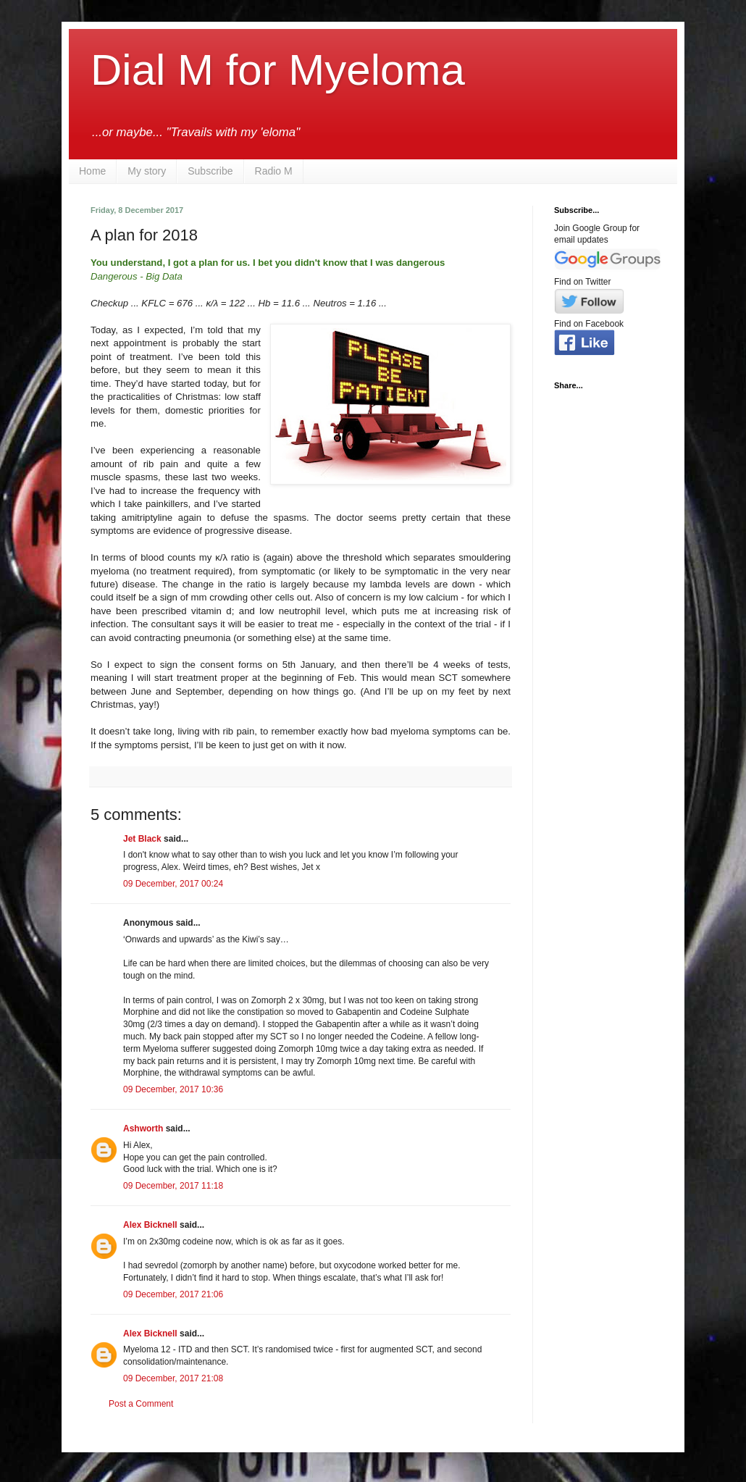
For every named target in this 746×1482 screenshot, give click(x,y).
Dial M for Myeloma (278, 70)
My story (146, 171)
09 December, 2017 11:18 (173, 1186)
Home (92, 171)
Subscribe (210, 171)
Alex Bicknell (150, 1225)
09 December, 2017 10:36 (173, 1089)
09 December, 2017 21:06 (173, 1294)
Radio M (274, 171)
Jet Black (142, 839)
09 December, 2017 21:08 (173, 1378)
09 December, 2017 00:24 (173, 884)
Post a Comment (141, 1404)
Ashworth (143, 1128)
